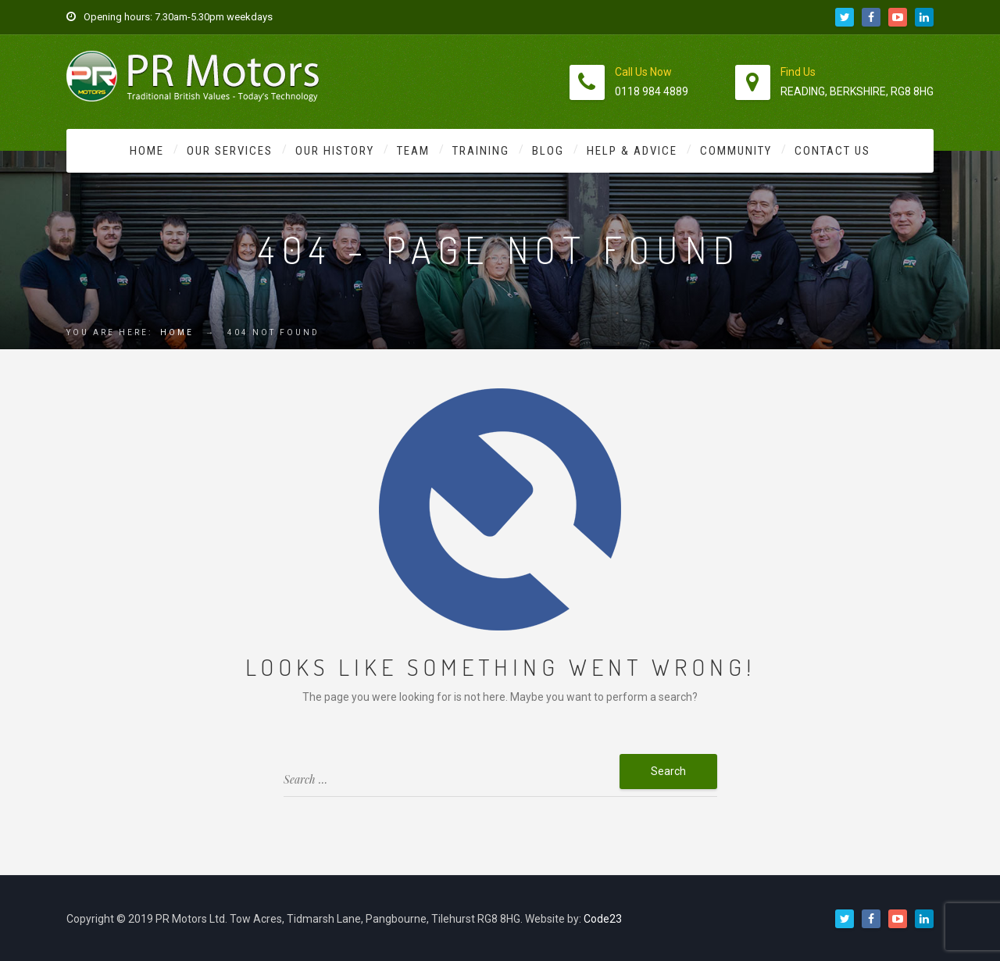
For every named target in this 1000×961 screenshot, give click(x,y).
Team (413, 151)
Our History (334, 151)
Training (480, 151)
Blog (548, 151)
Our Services (230, 151)
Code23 (603, 919)
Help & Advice (632, 151)
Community (736, 151)
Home (147, 151)
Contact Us (832, 151)
